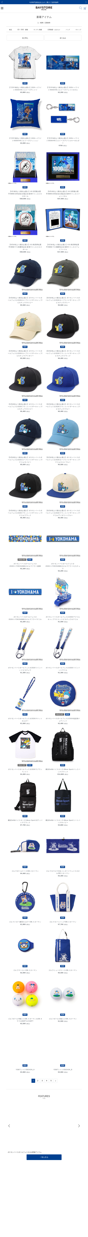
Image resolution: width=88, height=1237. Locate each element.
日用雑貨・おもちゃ (54, 29)
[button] (25, 38)
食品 (10, 29)
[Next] (86, 2)
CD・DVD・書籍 (22, 29)
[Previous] (2, 2)
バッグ (68, 29)
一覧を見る (44, 1157)
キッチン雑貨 (38, 29)
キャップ (78, 29)
